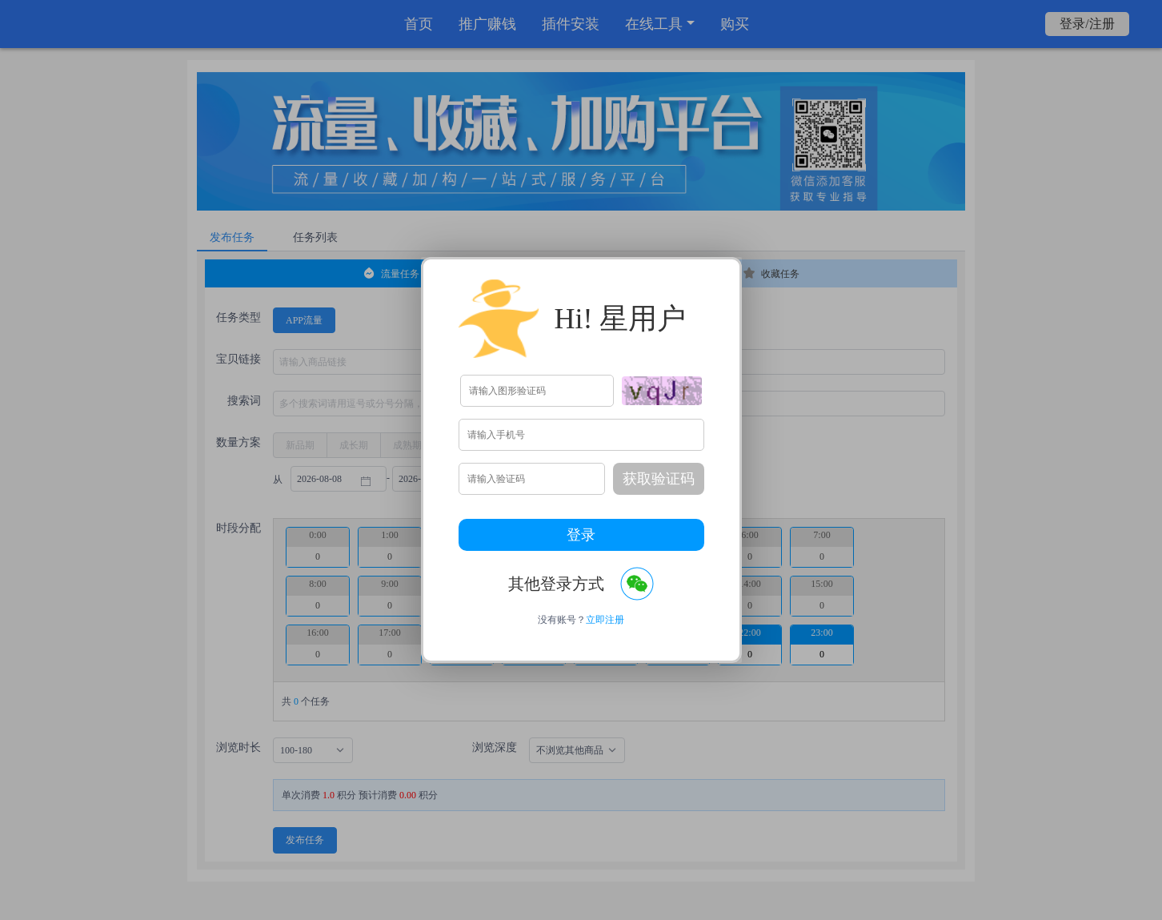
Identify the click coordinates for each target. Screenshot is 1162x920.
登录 (581, 535)
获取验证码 (659, 479)
